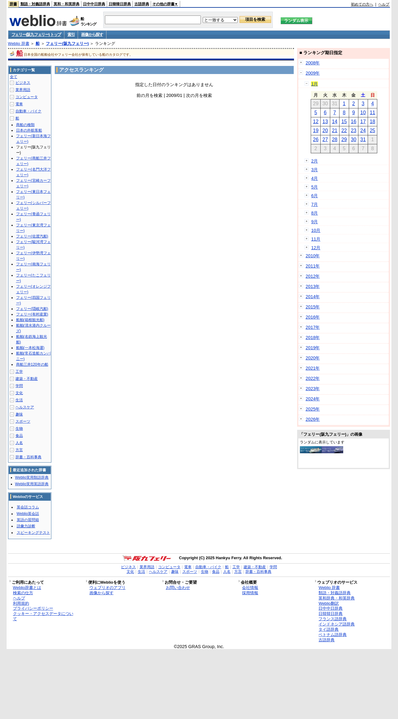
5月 (314, 187)
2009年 (312, 73)
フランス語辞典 (332, 619)
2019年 (312, 347)
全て (13, 77)
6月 (314, 195)
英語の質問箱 (28, 520)
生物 (19, 428)
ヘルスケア (24, 407)
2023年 (312, 388)
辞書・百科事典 (28, 457)
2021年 (312, 368)
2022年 (312, 378)
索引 (71, 34)
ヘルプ (383, 4)
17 (363, 121)
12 (315, 121)
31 (363, 139)
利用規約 (21, 603)
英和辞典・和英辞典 (336, 598)
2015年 (312, 306)
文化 (19, 393)
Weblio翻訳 (328, 603)
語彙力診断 (26, 526)
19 (315, 130)
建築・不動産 (26, 379)
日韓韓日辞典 (120, 4)
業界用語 (22, 90)
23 (354, 130)
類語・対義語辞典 (35, 4)
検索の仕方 (23, 592)
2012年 (312, 276)
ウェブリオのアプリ (107, 587)
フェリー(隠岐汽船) (32, 309)
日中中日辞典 (94, 4)
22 (344, 130)
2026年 (312, 419)
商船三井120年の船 (32, 364)
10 (363, 112)
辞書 (13, 4)
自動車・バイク (28, 111)
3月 (314, 169)
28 (334, 139)
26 (315, 139)
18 (372, 121)
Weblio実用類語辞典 (32, 477)
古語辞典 (141, 4)
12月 (315, 247)
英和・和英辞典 (67, 4)
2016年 (312, 317)
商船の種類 (25, 125)
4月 (314, 178)
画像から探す (92, 34)
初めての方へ (362, 4)
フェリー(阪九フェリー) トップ (36, 34)
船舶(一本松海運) (30, 348)
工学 (19, 371)
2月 (314, 161)
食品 (19, 436)
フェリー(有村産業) (32, 314)
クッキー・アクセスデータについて (43, 616)
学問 (19, 386)
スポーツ (22, 421)
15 (344, 121)
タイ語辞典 (328, 629)
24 (363, 130)
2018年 (312, 337)
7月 (314, 204)
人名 (19, 443)
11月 (315, 239)
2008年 (312, 62)
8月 (314, 213)
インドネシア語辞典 (336, 624)
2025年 (312, 409)
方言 (19, 450)
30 (354, 139)
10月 (315, 230)
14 (334, 121)
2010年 (312, 255)
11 (372, 112)
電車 (19, 104)
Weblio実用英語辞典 (32, 484)
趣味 (19, 414)
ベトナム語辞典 (332, 634)
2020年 (312, 357)
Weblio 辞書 (18, 43)
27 (325, 139)
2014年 (312, 296)
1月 (314, 83)
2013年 (312, 286)
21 (334, 130)
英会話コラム (28, 507)
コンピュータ (26, 97)
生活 (19, 400)
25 (372, 130)
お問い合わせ (178, 587)
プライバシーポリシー (33, 608)
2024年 (312, 398)
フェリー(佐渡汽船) (32, 236)
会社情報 (250, 587)
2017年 (312, 327)
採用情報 (250, 592)
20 (325, 130)
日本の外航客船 (29, 130)
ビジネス (22, 83)
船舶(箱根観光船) (30, 320)
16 (354, 121)
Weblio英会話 (28, 514)
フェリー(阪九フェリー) (67, 43)
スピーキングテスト (33, 532)
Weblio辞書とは (27, 587)
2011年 (312, 266)
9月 (314, 221)
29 (344, 139)
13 (325, 121)
